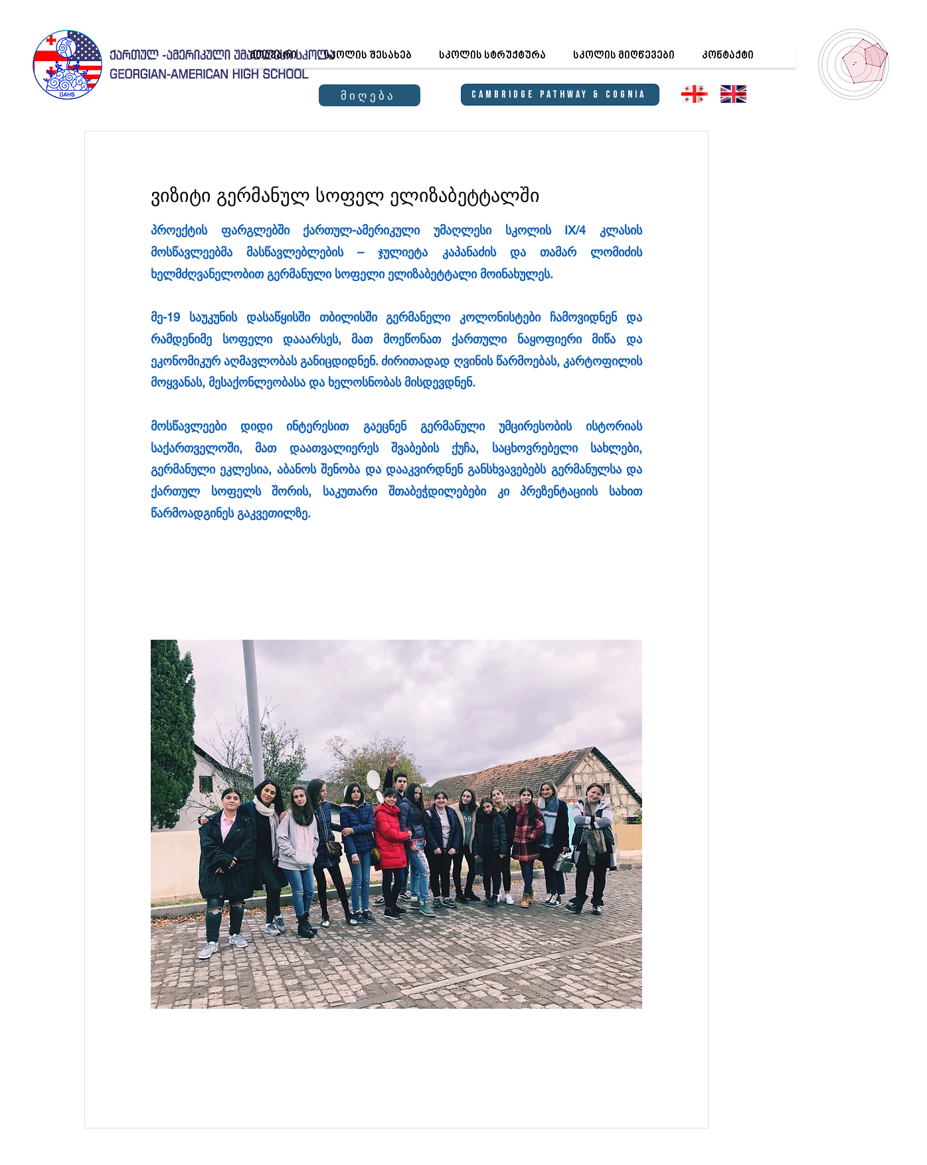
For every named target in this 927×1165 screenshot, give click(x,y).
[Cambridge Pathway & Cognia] (560, 95)
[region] (854, 64)
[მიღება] (369, 95)
